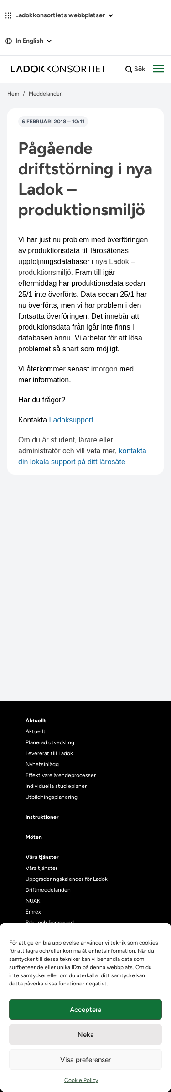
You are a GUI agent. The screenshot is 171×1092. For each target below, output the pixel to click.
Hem (13, 94)
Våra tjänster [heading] (42, 857)
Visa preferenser (85, 1060)
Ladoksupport (71, 420)
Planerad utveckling (50, 742)
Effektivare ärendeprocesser (61, 775)
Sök (135, 69)
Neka (86, 1035)
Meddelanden (46, 94)
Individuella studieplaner (57, 786)
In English (28, 41)
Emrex (33, 912)
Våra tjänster (41, 868)
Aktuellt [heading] (36, 720)
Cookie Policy (81, 1080)
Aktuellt (36, 731)
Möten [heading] (34, 837)
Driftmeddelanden (48, 890)
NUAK (33, 901)
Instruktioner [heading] (42, 817)
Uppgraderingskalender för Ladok (67, 879)
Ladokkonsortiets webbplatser (59, 15)
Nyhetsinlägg (42, 764)
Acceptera (86, 1010)
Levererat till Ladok (49, 753)
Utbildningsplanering (52, 797)
